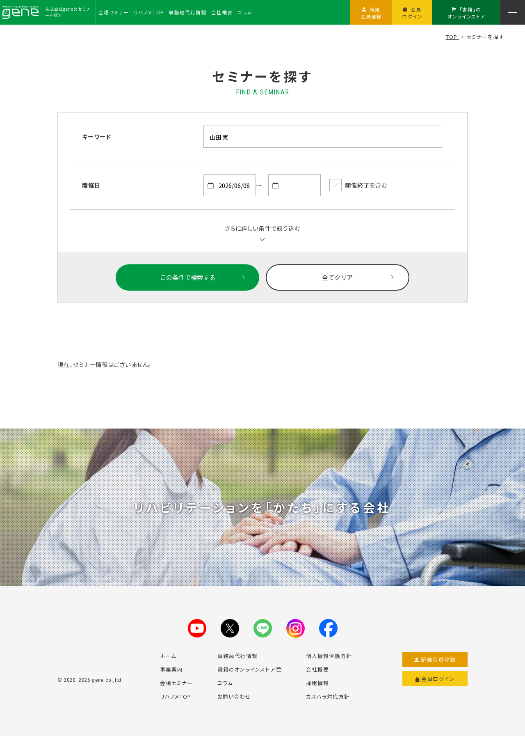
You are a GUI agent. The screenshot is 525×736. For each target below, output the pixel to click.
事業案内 (171, 669)
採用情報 (317, 683)
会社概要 (317, 669)
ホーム (168, 656)
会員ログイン (434, 679)
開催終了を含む (358, 185)
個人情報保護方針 (329, 656)
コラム (225, 683)
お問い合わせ (234, 696)
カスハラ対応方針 (328, 696)
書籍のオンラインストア (249, 669)
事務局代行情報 (237, 656)
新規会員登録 (435, 660)
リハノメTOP (175, 696)
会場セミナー (176, 683)
